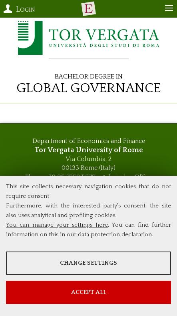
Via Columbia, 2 (88, 159)
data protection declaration (115, 234)
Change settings (88, 263)
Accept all (88, 292)
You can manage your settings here (57, 224)
